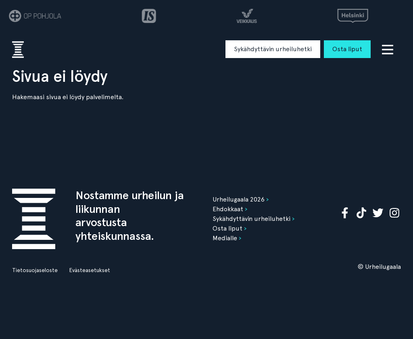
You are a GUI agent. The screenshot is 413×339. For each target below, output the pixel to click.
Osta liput (347, 49)
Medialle (225, 238)
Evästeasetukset (89, 270)
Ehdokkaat (228, 209)
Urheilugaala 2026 (239, 199)
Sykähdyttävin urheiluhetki (273, 49)
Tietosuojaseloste (35, 270)
